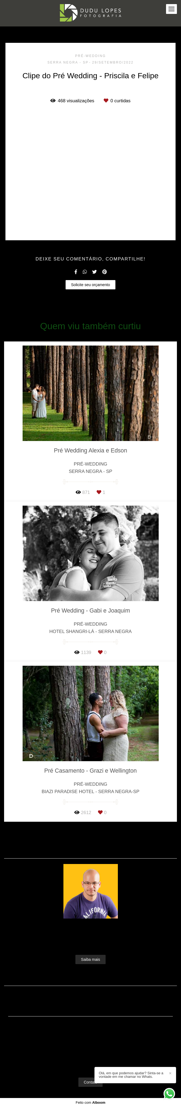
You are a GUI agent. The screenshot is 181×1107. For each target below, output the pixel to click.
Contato (90, 1082)
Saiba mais (90, 959)
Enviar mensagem (93, 1031)
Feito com (90, 1102)
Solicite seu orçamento (90, 285)
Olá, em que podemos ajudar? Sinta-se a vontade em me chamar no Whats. (131, 1074)
